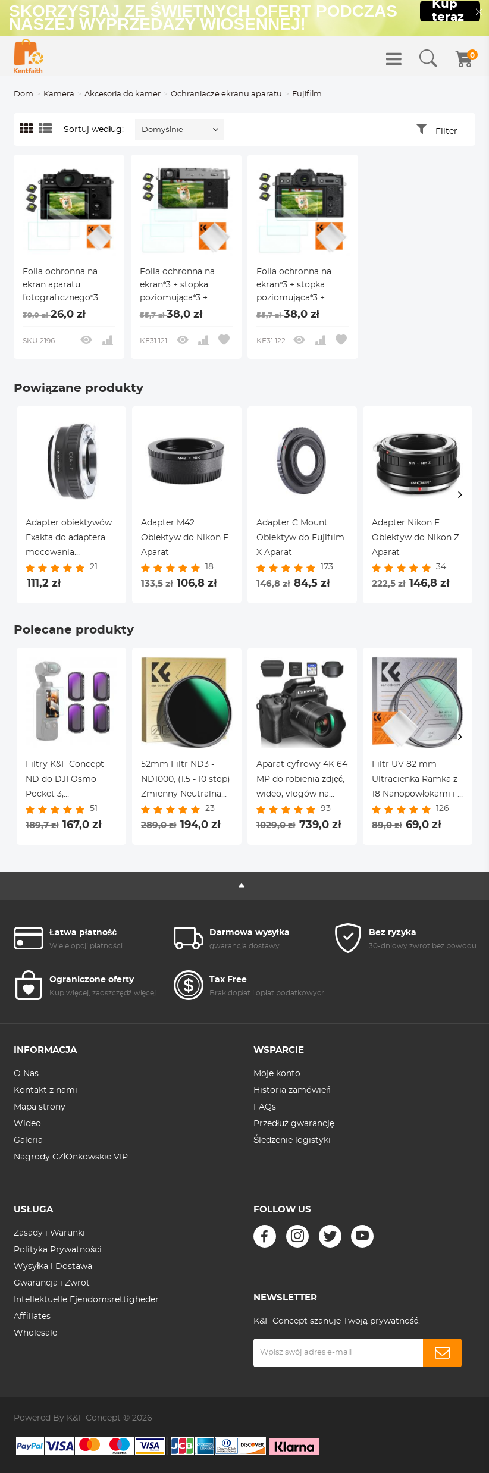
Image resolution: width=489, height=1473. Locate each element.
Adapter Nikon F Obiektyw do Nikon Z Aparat (415, 538)
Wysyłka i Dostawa (53, 1266)
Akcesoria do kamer (122, 94)
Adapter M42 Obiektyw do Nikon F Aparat (184, 538)
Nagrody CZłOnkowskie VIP (71, 1157)
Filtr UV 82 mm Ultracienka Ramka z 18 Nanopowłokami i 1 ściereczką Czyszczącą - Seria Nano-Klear (417, 781)
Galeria (28, 1140)
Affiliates (32, 1316)
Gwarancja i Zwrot (52, 1283)
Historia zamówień (292, 1090)
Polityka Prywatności (58, 1250)
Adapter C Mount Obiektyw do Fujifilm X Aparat (300, 538)
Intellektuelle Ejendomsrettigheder (86, 1300)
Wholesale (35, 1333)
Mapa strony (39, 1107)
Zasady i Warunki (49, 1233)
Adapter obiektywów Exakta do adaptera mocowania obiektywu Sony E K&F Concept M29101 (69, 539)
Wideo (27, 1124)
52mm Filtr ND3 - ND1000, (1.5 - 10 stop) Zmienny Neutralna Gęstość (185, 781)
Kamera (58, 94)
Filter (446, 131)
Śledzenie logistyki (292, 1140)
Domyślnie (162, 130)
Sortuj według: (94, 130)
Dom (23, 94)
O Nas (26, 1074)
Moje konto (276, 1074)
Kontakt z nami (45, 1090)
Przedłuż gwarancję (293, 1124)
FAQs (264, 1107)
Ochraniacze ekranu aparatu (226, 94)
